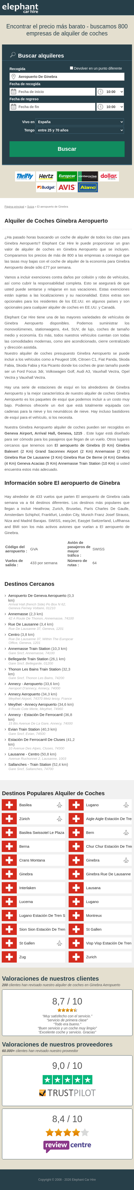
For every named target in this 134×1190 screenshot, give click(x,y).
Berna (24, 846)
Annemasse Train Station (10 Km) (86, 463)
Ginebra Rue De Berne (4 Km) (89, 457)
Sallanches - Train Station (29, 764)
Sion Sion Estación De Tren (42, 929)
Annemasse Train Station (29, 648)
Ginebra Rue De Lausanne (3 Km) (33, 457)
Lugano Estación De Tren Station (42, 915)
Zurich (91, 957)
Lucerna (26, 901)
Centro (14, 634)
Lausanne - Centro (23, 754)
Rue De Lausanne (23, 624)
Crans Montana (32, 860)
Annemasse (18, 614)
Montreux (94, 915)
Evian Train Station (24, 729)
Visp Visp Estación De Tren (108, 943)
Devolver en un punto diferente (98, 68)
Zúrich (24, 819)
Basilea (25, 805)
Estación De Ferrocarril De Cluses (36, 739)
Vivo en (28, 122)
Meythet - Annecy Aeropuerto (32, 704)
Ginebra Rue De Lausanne (108, 874)
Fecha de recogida (25, 84)
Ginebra (92, 860)
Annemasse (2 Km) (112, 451)
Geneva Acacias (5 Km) (37, 463)
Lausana (93, 888)
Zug (22, 957)
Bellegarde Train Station (28, 659)
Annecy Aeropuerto (24, 694)
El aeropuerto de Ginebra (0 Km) (84, 445)
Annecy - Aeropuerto (25, 684)
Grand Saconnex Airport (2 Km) (64, 451)
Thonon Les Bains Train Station (34, 669)
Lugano (92, 805)
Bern (90, 832)
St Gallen (94, 929)
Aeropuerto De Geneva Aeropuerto (37, 595)
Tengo (29, 130)
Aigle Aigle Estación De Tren (109, 819)
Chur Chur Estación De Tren (109, 846)
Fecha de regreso (24, 99)
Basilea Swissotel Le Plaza (41, 832)
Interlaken (27, 888)
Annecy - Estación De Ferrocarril (35, 714)
